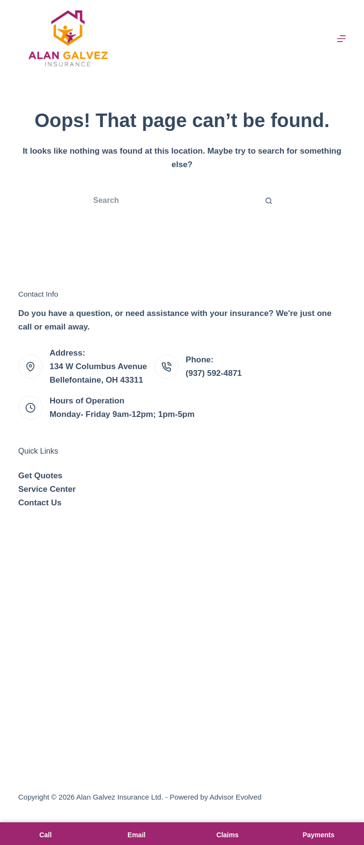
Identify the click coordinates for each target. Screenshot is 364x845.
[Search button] (269, 200)
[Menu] (341, 38)
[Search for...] (172, 200)
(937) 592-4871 (214, 373)
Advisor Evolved (236, 797)
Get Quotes (40, 475)
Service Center (47, 489)
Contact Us (40, 502)
